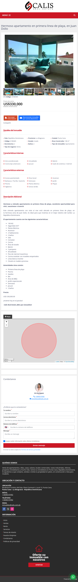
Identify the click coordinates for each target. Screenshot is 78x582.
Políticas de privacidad (11, 541)
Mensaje (6, 431)
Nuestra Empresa (9, 535)
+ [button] (6, 322)
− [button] (6, 325)
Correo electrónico (10, 417)
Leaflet (57, 361)
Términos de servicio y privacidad (30, 449)
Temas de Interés (9, 532)
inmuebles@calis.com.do (11, 505)
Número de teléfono (10, 424)
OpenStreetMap (69, 361)
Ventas (5, 523)
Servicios (6, 529)
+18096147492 (39, 396)
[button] (72, 37)
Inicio (5, 520)
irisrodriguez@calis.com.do (39, 399)
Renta (5, 526)
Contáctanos (8, 538)
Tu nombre (7, 410)
